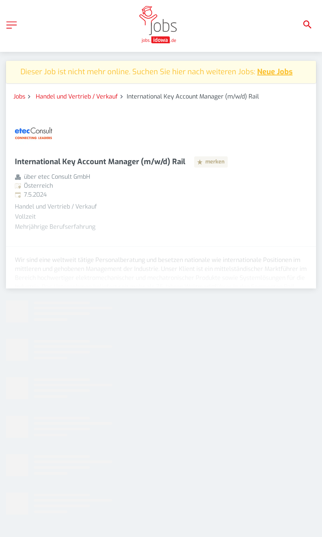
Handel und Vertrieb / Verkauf (77, 96)
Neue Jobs (275, 72)
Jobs (19, 96)
